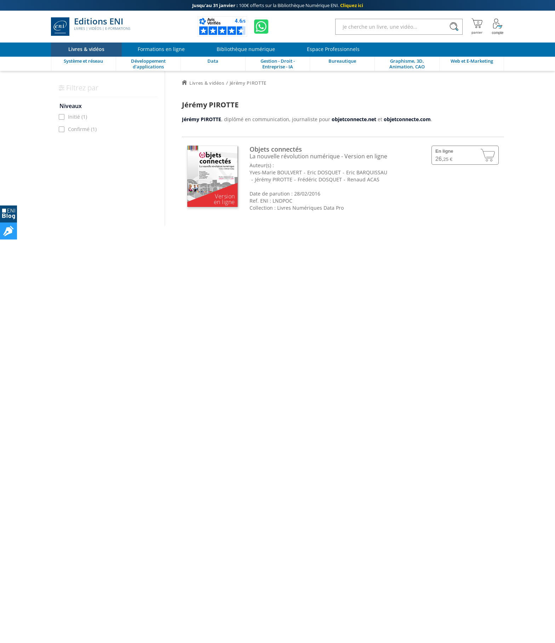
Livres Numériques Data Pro (310, 207)
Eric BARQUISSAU (366, 172)
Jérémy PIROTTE (273, 179)
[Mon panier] (476, 26)
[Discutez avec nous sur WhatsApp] (261, 26)
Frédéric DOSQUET (320, 179)
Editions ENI (90, 26)
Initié (77, 116)
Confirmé (82, 129)
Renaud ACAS (363, 179)
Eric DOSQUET (324, 172)
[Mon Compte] (497, 26)
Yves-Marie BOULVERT (276, 172)
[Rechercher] (454, 27)
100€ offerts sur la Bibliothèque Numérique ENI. (277, 5)
